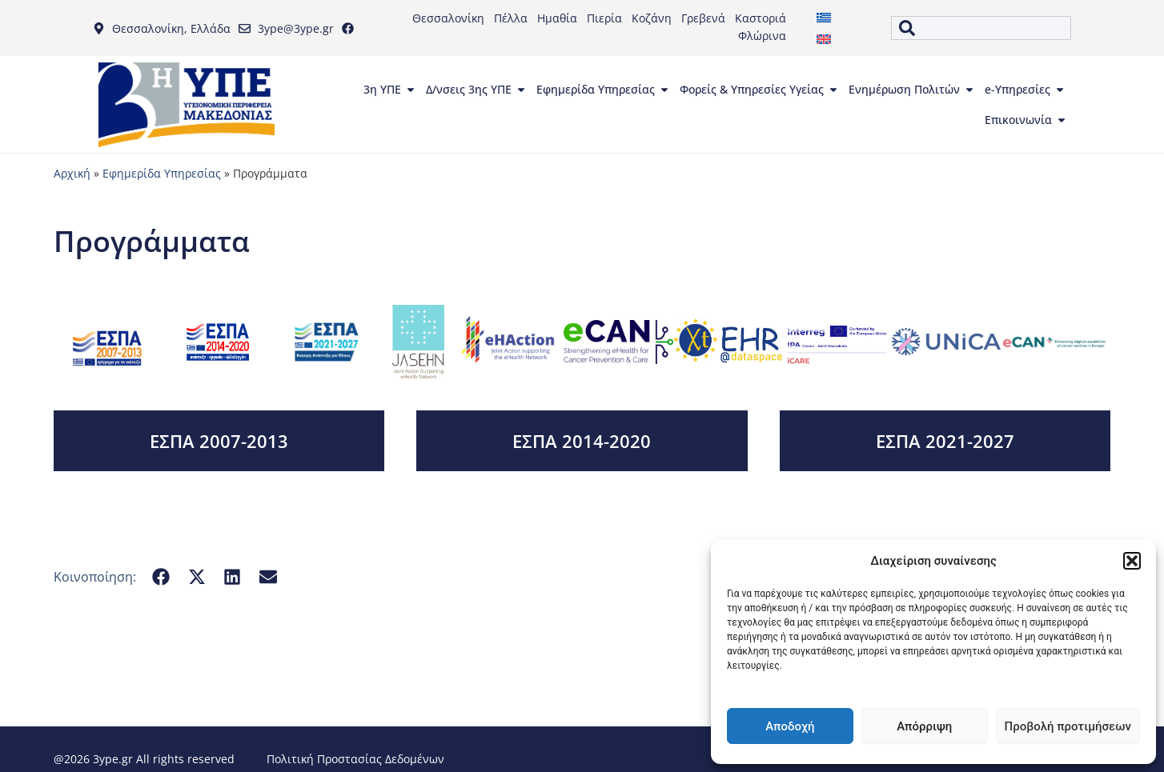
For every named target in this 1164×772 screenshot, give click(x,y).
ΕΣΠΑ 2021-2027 (945, 441)
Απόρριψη (924, 726)
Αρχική (72, 173)
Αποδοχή (789, 726)
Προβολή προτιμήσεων (1068, 726)
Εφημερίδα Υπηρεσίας (161, 173)
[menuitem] (824, 17)
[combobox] (981, 28)
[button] (1132, 561)
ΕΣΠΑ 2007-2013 (219, 441)
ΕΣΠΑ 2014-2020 (581, 441)
